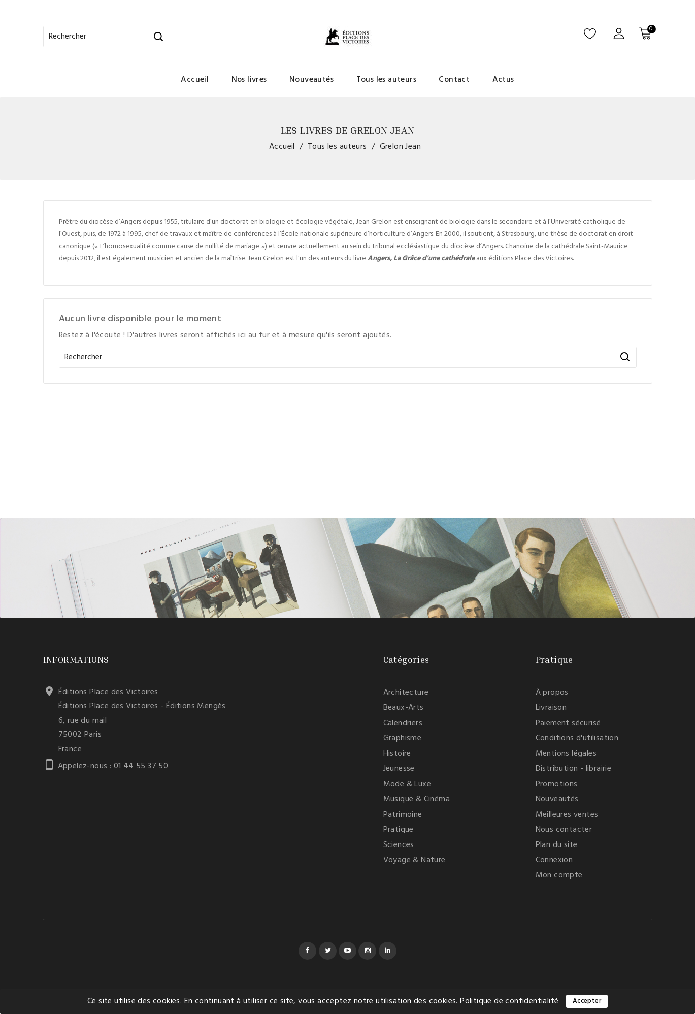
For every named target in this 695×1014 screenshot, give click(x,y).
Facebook (307, 950)
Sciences (398, 845)
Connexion (554, 860)
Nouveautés (311, 79)
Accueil (195, 79)
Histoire (397, 753)
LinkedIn (387, 950)
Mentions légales (566, 753)
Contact (454, 79)
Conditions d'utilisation (577, 738)
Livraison (551, 708)
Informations (76, 659)
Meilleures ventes (567, 814)
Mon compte (559, 875)
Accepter (587, 1001)
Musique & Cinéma (416, 799)
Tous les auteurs (386, 79)
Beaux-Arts (403, 708)
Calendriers (402, 723)
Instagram (367, 950)
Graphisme (402, 738)
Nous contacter (564, 829)
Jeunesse (399, 768)
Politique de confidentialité (509, 1001)
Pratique (398, 829)
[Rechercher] (107, 36)
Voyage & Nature (414, 860)
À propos (552, 692)
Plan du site (557, 845)
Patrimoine (402, 814)
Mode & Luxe (407, 784)
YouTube (347, 950)
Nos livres (249, 79)
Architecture (406, 692)
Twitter (327, 950)
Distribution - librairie (574, 768)
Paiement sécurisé (568, 723)
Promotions (557, 784)
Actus (503, 79)
